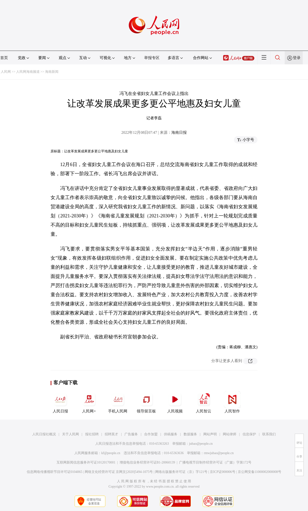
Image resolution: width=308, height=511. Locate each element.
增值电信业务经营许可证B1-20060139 (147, 462)
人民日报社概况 (44, 434)
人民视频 (175, 402)
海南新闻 (51, 72)
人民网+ (89, 402)
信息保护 (249, 434)
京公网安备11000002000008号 (259, 472)
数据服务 (190, 434)
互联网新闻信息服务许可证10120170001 (86, 462)
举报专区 (152, 58)
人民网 (6, 72)
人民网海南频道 (28, 72)
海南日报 (179, 132)
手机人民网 (117, 402)
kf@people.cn (110, 453)
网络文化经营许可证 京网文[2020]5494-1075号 (119, 472)
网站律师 (229, 434)
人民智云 (203, 402)
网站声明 (210, 434)
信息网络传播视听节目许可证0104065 (54, 472)
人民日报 (60, 402)
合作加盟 (151, 434)
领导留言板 (146, 402)
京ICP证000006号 (222, 472)
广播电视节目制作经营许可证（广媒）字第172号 (215, 462)
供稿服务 (170, 434)
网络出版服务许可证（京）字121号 (181, 472)
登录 (297, 58)
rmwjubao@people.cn (219, 453)
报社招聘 (92, 434)
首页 (4, 58)
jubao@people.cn (201, 443)
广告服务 (131, 434)
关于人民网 (70, 434)
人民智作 (232, 402)
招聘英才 (111, 434)
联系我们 (269, 434)
